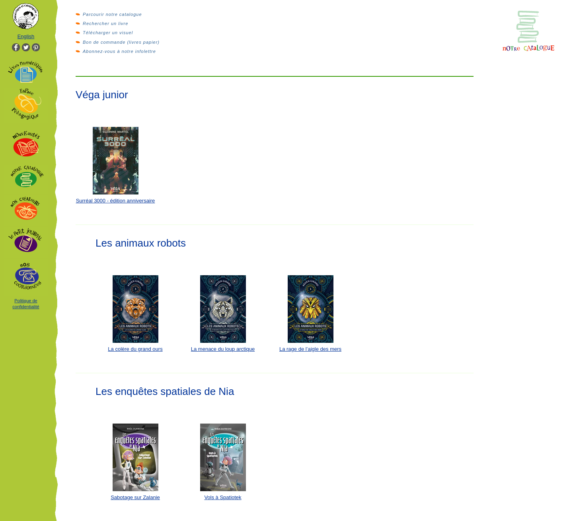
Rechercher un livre (105, 23)
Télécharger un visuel (108, 32)
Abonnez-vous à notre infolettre (119, 51)
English (26, 36)
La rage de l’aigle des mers (310, 349)
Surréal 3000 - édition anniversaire (115, 201)
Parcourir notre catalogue (112, 14)
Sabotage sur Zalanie (135, 497)
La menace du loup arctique (223, 349)
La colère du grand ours (135, 349)
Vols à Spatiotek (222, 497)
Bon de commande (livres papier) (121, 42)
